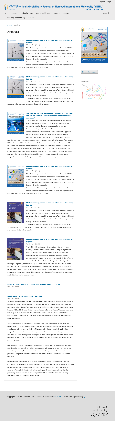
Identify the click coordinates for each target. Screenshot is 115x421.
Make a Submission (89, 72)
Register (102, 2)
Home (6, 13)
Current (57, 13)
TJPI (85, 397)
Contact (31, 17)
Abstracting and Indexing (15, 17)
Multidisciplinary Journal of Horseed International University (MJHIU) (34, 284)
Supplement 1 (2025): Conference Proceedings (25, 296)
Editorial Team (27, 13)
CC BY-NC (57, 397)
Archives (66, 13)
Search (106, 13)
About (14, 13)
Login (109, 2)
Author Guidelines (43, 13)
